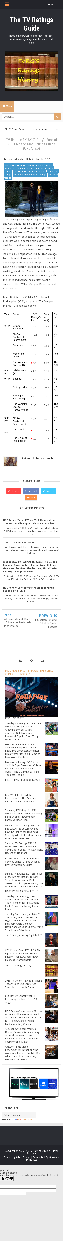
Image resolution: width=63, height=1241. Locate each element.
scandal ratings (37, 171)
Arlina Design (23, 1157)
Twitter (48, 491)
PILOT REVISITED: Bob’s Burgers (23, 779)
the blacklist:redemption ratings (30, 174)
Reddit (14, 491)
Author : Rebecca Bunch (37, 458)
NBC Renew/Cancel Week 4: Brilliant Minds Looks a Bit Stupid (28, 589)
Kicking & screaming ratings (19, 168)
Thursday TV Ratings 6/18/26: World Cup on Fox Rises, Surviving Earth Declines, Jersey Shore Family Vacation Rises (23, 815)
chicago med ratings (15, 165)
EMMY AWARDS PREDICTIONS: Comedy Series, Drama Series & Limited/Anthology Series (22, 861)
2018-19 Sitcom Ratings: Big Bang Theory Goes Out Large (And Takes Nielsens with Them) (23, 984)
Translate (23, 1119)
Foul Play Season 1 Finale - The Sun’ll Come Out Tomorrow (29, 672)
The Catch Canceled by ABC (19, 542)
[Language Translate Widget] (19, 1115)
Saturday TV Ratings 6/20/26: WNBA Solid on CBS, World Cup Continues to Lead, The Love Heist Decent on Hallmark (24, 848)
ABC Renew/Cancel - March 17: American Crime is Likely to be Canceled (17, 622)
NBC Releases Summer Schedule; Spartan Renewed (46, 623)
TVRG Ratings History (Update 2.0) (23, 935)
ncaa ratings (20, 171)
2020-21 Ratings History (18, 965)
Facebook (31, 491)
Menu (7, 106)
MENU (50, 4)
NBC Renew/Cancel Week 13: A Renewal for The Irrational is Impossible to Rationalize (29, 521)
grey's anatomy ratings (40, 165)
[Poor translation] (9, 1178)
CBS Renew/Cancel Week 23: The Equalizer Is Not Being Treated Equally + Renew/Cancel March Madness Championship (23, 955)
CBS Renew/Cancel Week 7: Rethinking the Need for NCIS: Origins (21, 999)
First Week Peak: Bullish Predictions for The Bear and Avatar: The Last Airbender (20, 798)
